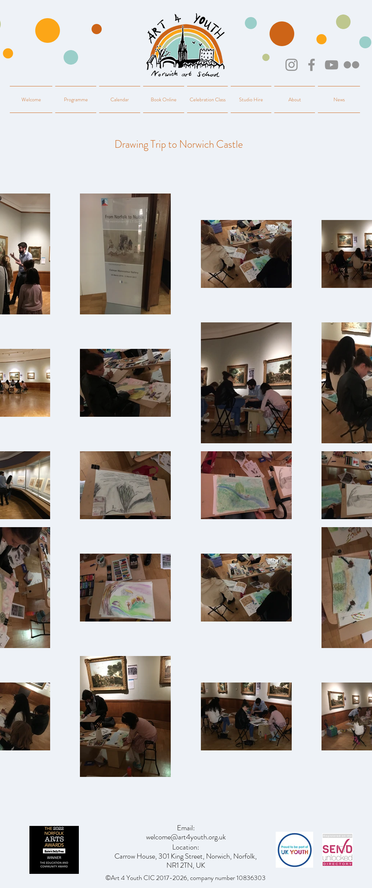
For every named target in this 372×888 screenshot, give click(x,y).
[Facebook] (311, 65)
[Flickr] (351, 65)
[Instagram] (291, 65)
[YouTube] (331, 65)
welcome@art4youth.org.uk (186, 837)
